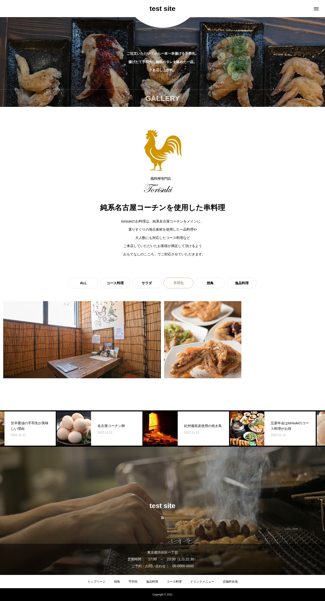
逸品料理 (242, 283)
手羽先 (133, 581)
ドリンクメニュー (202, 581)
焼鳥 (210, 283)
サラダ (147, 283)
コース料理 (115, 283)
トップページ (96, 581)
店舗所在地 (230, 581)
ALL (83, 283)
